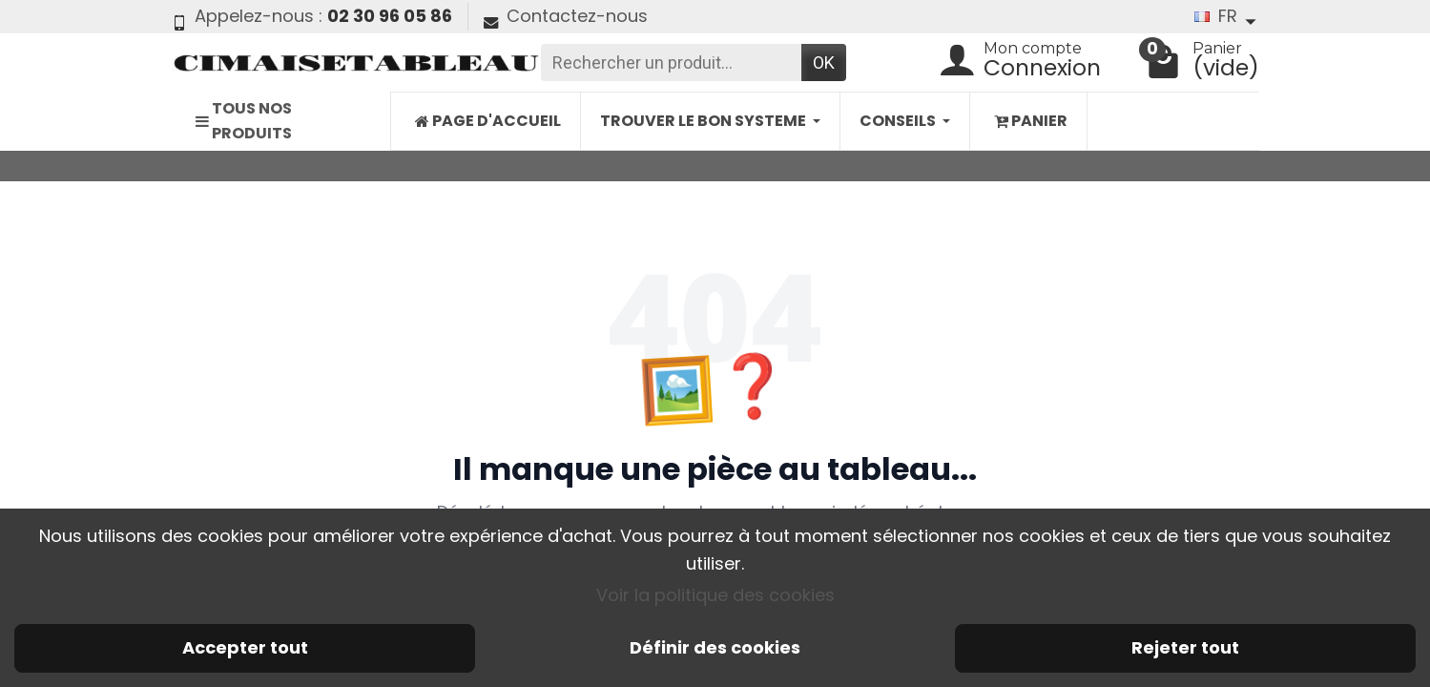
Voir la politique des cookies (715, 595)
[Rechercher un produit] (671, 62)
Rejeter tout (1185, 647)
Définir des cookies (715, 647)
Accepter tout (245, 647)
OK (824, 62)
